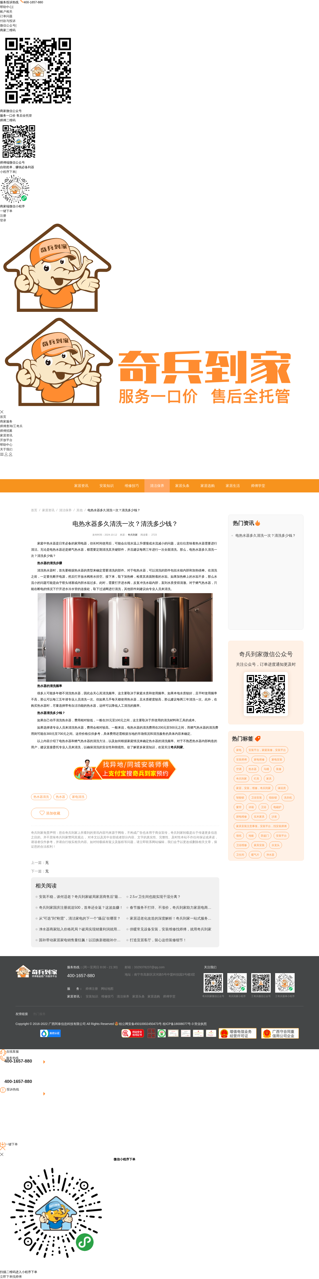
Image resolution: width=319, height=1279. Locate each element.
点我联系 (15, 1108)
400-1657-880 (18, 1061)
